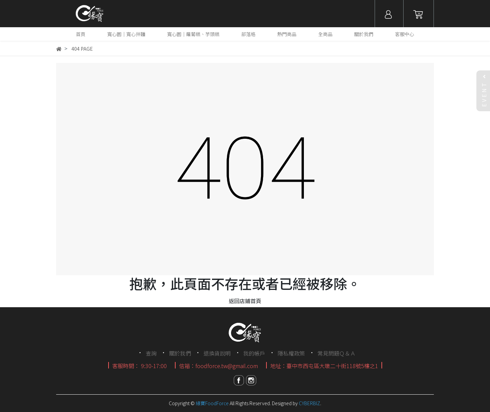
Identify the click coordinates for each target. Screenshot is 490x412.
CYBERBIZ (309, 403)
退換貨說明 (217, 353)
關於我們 (180, 353)
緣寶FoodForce (212, 403)
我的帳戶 (254, 353)
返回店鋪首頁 (245, 301)
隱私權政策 (291, 353)
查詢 (151, 353)
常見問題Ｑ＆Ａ (336, 353)
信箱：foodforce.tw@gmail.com (218, 365)
